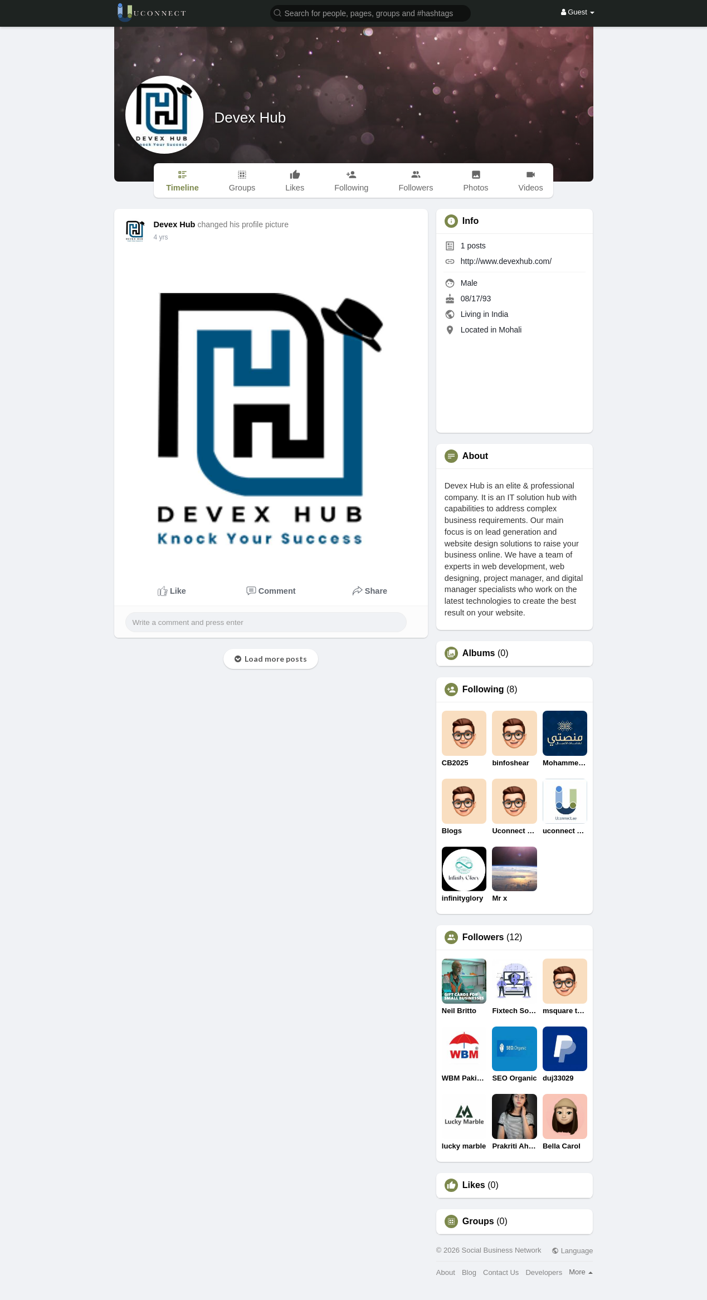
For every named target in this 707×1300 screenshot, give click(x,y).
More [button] (581, 1272)
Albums (478, 653)
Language (572, 1250)
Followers (483, 937)
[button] (370, 12)
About (445, 1272)
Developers (543, 1272)
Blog (469, 1272)
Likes (473, 1185)
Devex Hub (250, 117)
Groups (478, 1221)
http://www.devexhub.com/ (506, 261)
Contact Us (501, 1272)
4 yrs (161, 237)
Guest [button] (578, 12)
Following (483, 689)
